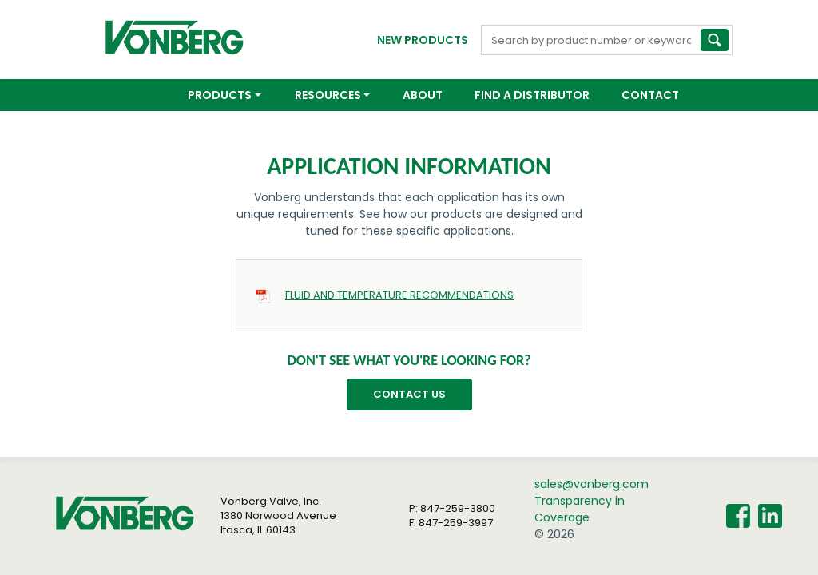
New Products (422, 40)
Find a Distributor (532, 95)
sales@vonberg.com (591, 484)
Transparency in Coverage (579, 509)
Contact (650, 95)
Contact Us (409, 394)
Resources (328, 95)
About (423, 95)
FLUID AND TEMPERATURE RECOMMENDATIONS (399, 295)
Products (220, 95)
